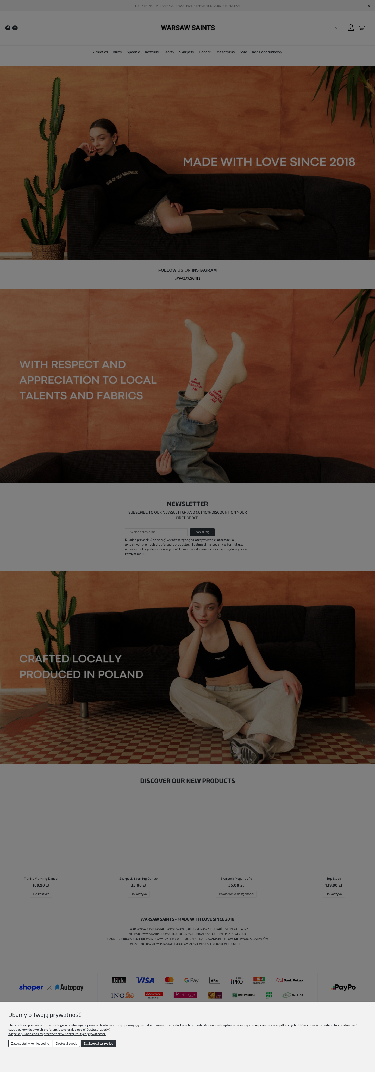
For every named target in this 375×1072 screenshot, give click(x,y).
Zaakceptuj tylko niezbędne (30, 1043)
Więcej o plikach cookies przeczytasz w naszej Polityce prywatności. (57, 1034)
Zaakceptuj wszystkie (98, 1043)
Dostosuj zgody (66, 1043)
